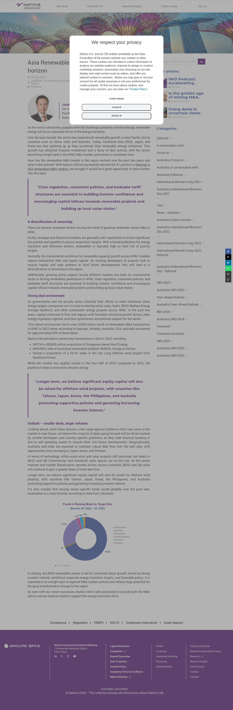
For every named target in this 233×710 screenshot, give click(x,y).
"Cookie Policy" (138, 89)
